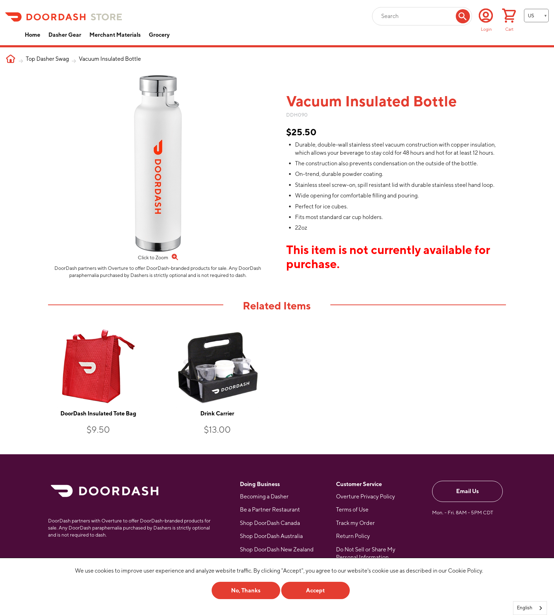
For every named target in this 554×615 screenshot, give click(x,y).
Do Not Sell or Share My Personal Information (365, 553)
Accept (315, 590)
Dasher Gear (64, 34)
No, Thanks (245, 590)
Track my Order (355, 523)
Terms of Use (352, 509)
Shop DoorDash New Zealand (277, 549)
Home (32, 34)
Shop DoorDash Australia (271, 536)
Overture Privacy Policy (365, 496)
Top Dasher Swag (47, 58)
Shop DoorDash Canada (270, 523)
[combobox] (530, 608)
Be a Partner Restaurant (270, 509)
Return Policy (353, 536)
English (524, 607)
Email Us (467, 491)
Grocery (159, 34)
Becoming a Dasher (264, 496)
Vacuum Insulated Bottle (110, 58)
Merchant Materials (115, 34)
